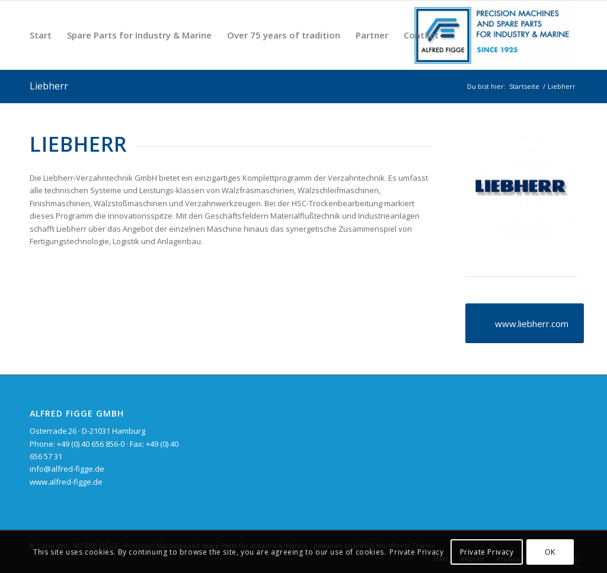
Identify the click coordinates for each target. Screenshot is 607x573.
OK (550, 552)
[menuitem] (40, 35)
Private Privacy (416, 552)
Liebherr (49, 85)
